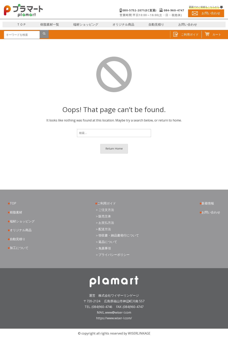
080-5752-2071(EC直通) (139, 10)
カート (213, 34)
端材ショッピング (85, 24)
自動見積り (156, 24)
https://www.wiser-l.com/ (114, 318)
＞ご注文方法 (104, 210)
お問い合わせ (187, 24)
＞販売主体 (103, 216)
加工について (19, 248)
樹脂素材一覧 (49, 24)
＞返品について (106, 242)
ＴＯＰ (21, 24)
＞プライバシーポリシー (112, 254)
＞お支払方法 (104, 222)
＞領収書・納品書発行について (117, 235)
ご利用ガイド (186, 34)
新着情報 (207, 203)
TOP (13, 203)
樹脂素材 (16, 212)
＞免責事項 (103, 248)
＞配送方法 (103, 229)
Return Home (114, 148)
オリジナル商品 (123, 24)
